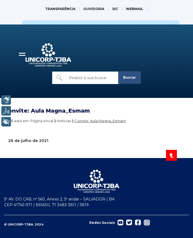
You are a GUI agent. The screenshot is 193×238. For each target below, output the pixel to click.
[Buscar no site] (85, 78)
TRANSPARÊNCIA (60, 9)
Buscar (129, 77)
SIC (115, 9)
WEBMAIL (134, 9)
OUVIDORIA (93, 9)
